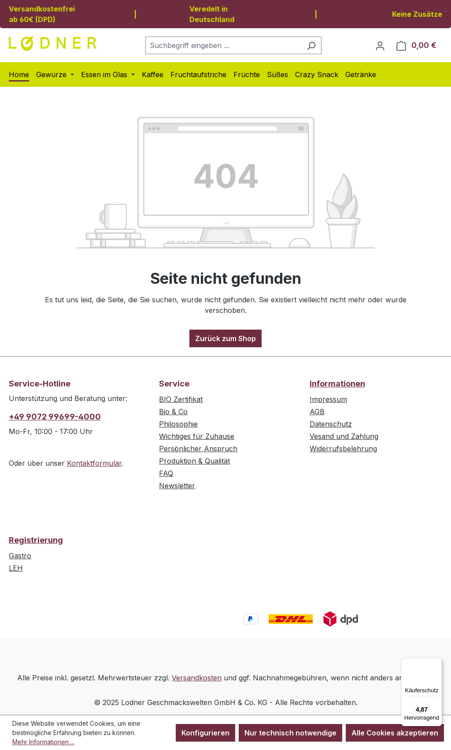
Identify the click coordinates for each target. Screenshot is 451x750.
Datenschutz (331, 424)
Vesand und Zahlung (344, 436)
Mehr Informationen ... (43, 742)
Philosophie (178, 424)
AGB (317, 411)
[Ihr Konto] (380, 45)
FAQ (166, 473)
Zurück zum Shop (225, 338)
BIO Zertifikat (181, 399)
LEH (16, 568)
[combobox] (223, 45)
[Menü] (437, 663)
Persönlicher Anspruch (198, 448)
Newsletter (177, 485)
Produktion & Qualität (194, 461)
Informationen (337, 383)
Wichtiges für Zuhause (196, 436)
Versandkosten (197, 677)
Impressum (328, 399)
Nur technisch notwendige (290, 732)
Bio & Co (173, 411)
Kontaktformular (94, 463)
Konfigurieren (205, 732)
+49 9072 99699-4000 (55, 416)
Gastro (20, 555)
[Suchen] (311, 45)
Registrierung (36, 540)
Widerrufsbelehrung (343, 448)
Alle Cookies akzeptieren (394, 732)
